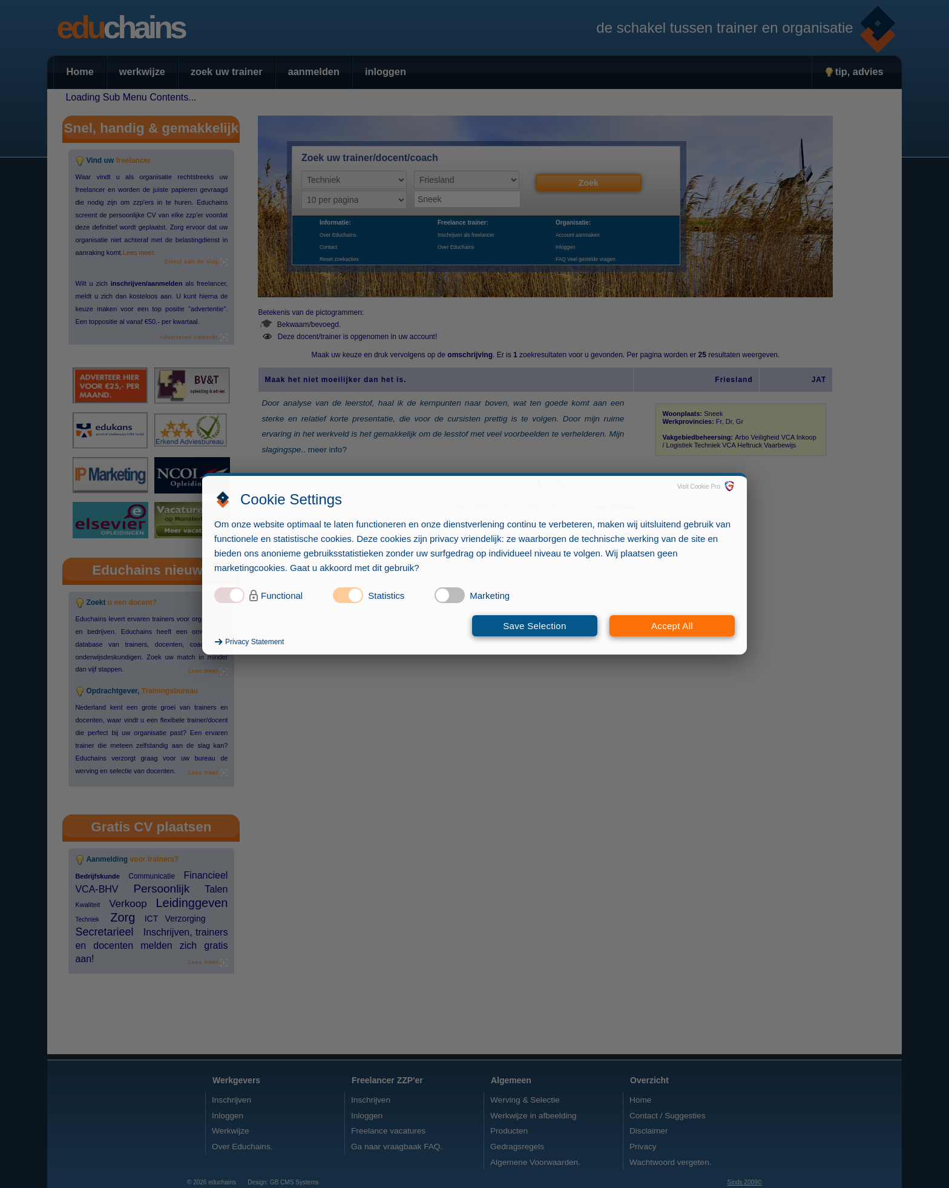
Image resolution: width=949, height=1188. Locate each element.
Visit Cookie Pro (698, 486)
